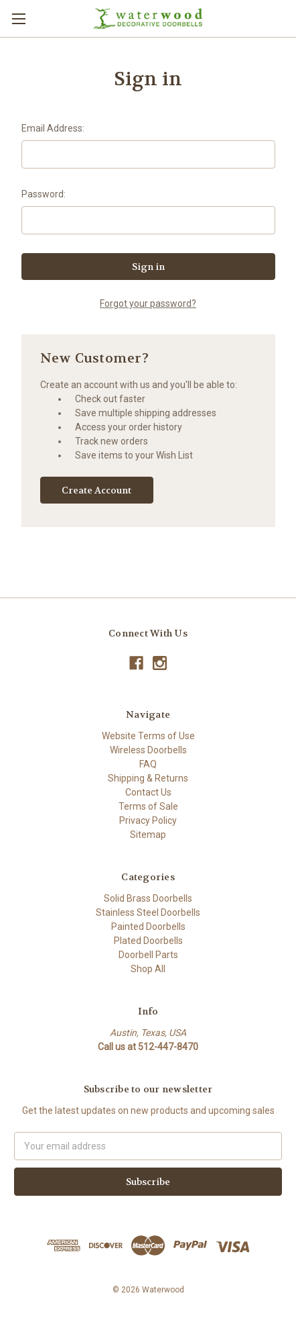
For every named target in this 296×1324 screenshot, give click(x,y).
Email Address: (52, 128)
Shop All (148, 968)
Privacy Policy (148, 820)
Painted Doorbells (148, 926)
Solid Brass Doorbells (148, 898)
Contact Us (148, 792)
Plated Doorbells (148, 940)
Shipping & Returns (148, 778)
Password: (43, 194)
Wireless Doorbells (148, 750)
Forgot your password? (148, 303)
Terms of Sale (148, 806)
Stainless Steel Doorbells (148, 912)
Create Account (96, 490)
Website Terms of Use (148, 735)
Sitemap (148, 834)
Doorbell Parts (148, 954)
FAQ (148, 764)
